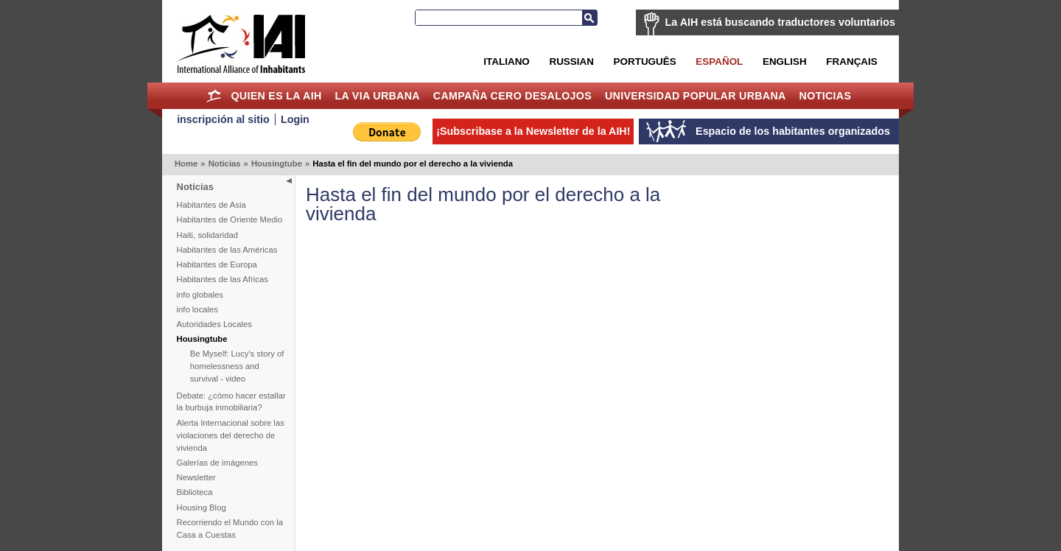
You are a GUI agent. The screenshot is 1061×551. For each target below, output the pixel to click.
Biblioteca (195, 492)
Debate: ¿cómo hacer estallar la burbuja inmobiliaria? (231, 402)
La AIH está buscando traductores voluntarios (780, 22)
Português (645, 61)
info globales (200, 294)
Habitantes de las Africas (222, 279)
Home (214, 96)
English (785, 61)
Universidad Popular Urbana (695, 96)
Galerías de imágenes (218, 462)
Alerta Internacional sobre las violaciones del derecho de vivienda (230, 435)
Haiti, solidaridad (208, 235)
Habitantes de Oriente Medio (230, 219)
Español (719, 61)
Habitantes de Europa (217, 264)
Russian (571, 61)
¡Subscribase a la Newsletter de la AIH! (533, 131)
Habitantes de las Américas (227, 249)
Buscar (589, 17)
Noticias (825, 96)
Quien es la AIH (276, 96)
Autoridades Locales (214, 324)
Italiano (506, 61)
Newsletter (196, 477)
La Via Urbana (377, 96)
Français (851, 61)
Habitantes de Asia (211, 204)
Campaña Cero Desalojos (512, 96)
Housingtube (276, 163)
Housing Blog (201, 507)
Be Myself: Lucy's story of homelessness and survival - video (237, 366)
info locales (198, 309)
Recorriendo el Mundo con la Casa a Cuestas (230, 528)
